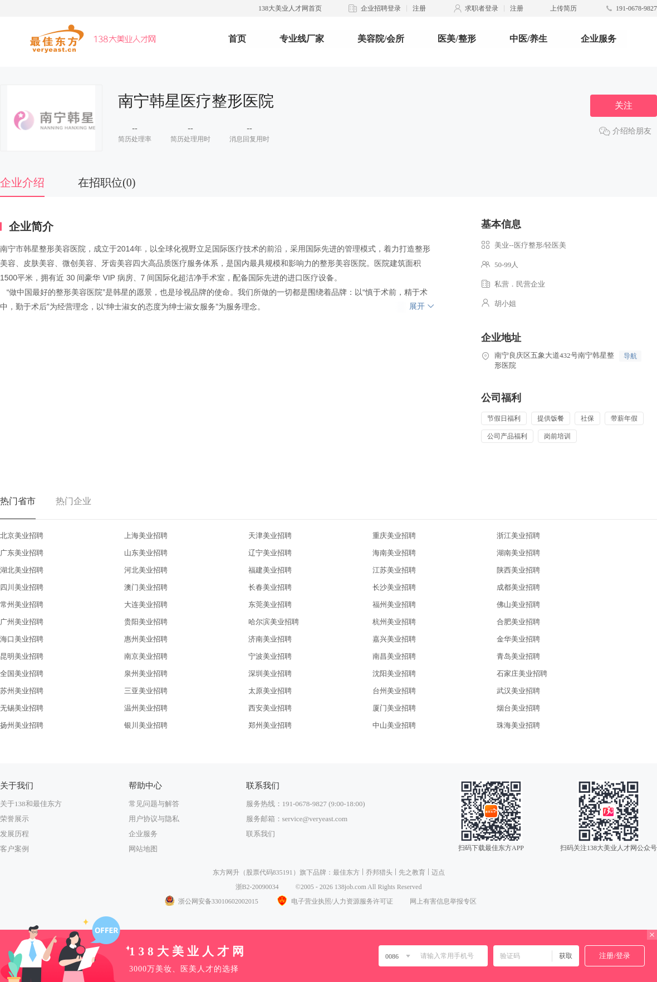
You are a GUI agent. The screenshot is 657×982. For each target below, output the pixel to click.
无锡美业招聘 (21, 708)
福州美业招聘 (394, 604)
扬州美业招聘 (21, 725)
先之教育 (412, 872)
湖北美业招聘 (21, 570)
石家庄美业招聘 (522, 673)
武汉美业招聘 (518, 691)
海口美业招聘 (21, 639)
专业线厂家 (302, 38)
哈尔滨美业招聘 (273, 622)
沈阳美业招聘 (394, 673)
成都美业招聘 (518, 587)
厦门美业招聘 (394, 708)
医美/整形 (456, 38)
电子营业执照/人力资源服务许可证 (334, 901)
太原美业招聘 (270, 691)
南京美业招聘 (146, 656)
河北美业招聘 (146, 570)
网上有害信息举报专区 (443, 901)
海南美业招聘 (394, 553)
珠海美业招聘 (518, 725)
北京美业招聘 (21, 535)
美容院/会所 (380, 38)
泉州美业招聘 (146, 673)
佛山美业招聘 (518, 604)
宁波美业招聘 (270, 656)
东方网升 (226, 872)
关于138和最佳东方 (31, 804)
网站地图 (143, 849)
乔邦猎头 (379, 872)
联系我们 (260, 834)
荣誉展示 (14, 819)
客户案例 (14, 849)
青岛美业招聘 (518, 656)
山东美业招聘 (146, 553)
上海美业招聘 (146, 535)
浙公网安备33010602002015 (211, 901)
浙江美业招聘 (518, 535)
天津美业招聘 (270, 535)
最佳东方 (346, 872)
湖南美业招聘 (518, 553)
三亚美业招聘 (146, 691)
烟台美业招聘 (518, 708)
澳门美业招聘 (146, 587)
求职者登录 (481, 8)
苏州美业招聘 (21, 691)
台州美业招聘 (394, 691)
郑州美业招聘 (270, 725)
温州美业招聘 (146, 708)
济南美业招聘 (270, 639)
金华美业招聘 (518, 639)
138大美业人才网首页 (290, 8)
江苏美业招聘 (394, 570)
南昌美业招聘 (394, 656)
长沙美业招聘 (394, 587)
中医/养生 (528, 38)
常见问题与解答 (154, 804)
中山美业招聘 (394, 725)
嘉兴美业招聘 (394, 639)
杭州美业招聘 (394, 622)
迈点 (438, 872)
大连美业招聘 (146, 604)
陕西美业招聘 (518, 570)
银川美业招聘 (146, 725)
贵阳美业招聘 (146, 622)
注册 (419, 8)
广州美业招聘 (21, 622)
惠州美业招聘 (146, 639)
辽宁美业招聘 (270, 553)
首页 (237, 38)
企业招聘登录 (381, 8)
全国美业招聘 (21, 673)
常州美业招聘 (21, 604)
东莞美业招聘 (270, 604)
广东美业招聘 (21, 553)
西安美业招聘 (270, 708)
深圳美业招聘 (270, 673)
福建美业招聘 (270, 570)
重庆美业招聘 (394, 535)
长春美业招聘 (270, 587)
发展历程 (14, 834)
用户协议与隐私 (154, 819)
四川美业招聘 (21, 587)
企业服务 (598, 38)
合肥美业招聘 (518, 622)
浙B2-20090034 (257, 887)
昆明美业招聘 (21, 656)
